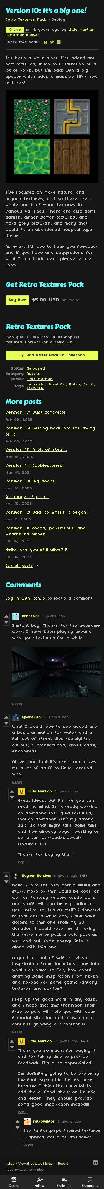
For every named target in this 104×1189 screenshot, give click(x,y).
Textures (35, 388)
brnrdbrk (30, 616)
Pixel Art (57, 384)
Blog (40, 1169)
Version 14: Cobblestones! (35, 465)
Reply (17, 704)
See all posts (19, 566)
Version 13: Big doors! (31, 481)
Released (36, 369)
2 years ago (53, 616)
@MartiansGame (22, 35)
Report (63, 1163)
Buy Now (17, 300)
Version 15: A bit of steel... (36, 450)
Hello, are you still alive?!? (37, 550)
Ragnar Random (36, 876)
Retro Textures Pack (26, 20)
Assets (33, 374)
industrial (36, 384)
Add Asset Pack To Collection (52, 355)
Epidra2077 (32, 717)
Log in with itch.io (25, 598)
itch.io (10, 1163)
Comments (90, 1182)
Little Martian (82, 30)
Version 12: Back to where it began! (47, 512)
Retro (74, 384)
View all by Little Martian (36, 1163)
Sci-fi (88, 384)
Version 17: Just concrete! (35, 412)
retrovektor (44, 1121)
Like (15, 29)
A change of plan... (27, 497)
